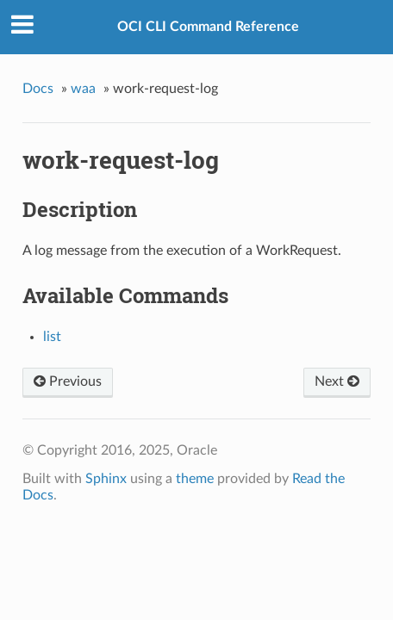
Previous (68, 381)
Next (337, 381)
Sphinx (106, 479)
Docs (37, 89)
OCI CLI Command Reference (208, 27)
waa (83, 89)
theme (195, 479)
